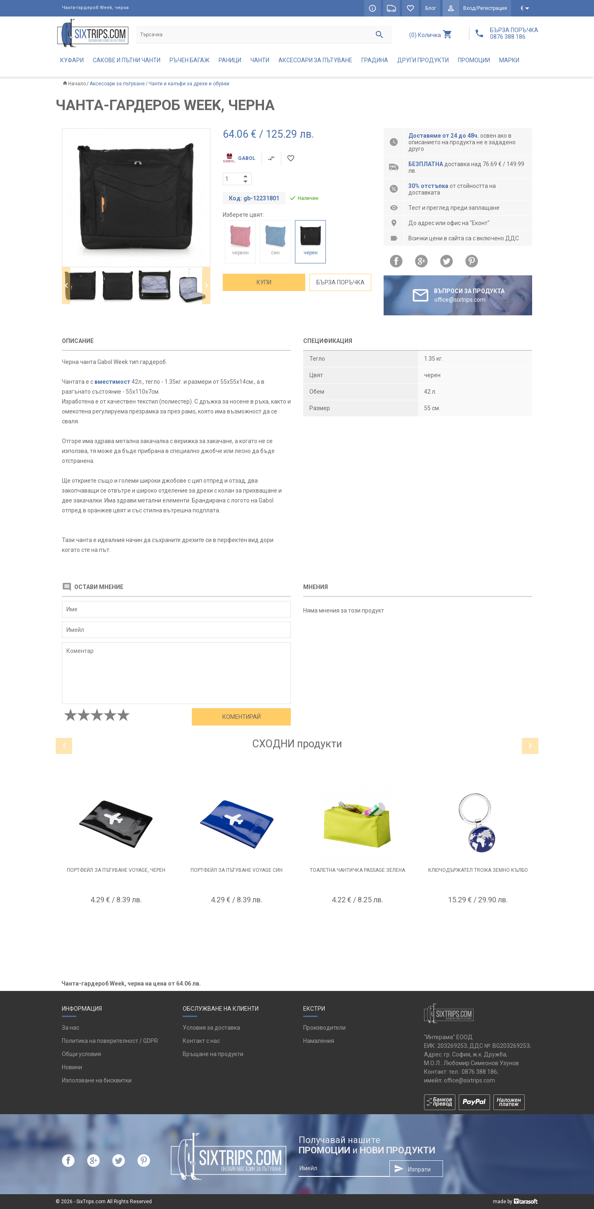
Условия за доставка (211, 1027)
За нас (70, 1027)
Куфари (72, 60)
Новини (72, 1067)
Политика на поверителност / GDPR (110, 1041)
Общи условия (81, 1054)
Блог (430, 8)
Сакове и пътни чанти (126, 60)
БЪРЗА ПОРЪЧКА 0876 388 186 (514, 33)
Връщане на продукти (213, 1054)
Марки (509, 60)
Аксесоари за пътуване (315, 60)
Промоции (474, 60)
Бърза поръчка (340, 282)
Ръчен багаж (190, 60)
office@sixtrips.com (469, 1080)
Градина (374, 60)
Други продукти (423, 60)
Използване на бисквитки (97, 1080)
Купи (264, 282)
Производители (324, 1027)
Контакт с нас (201, 1041)
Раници (230, 60)
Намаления (318, 1041)
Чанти (259, 60)
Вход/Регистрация (485, 8)
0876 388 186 (479, 1071)
